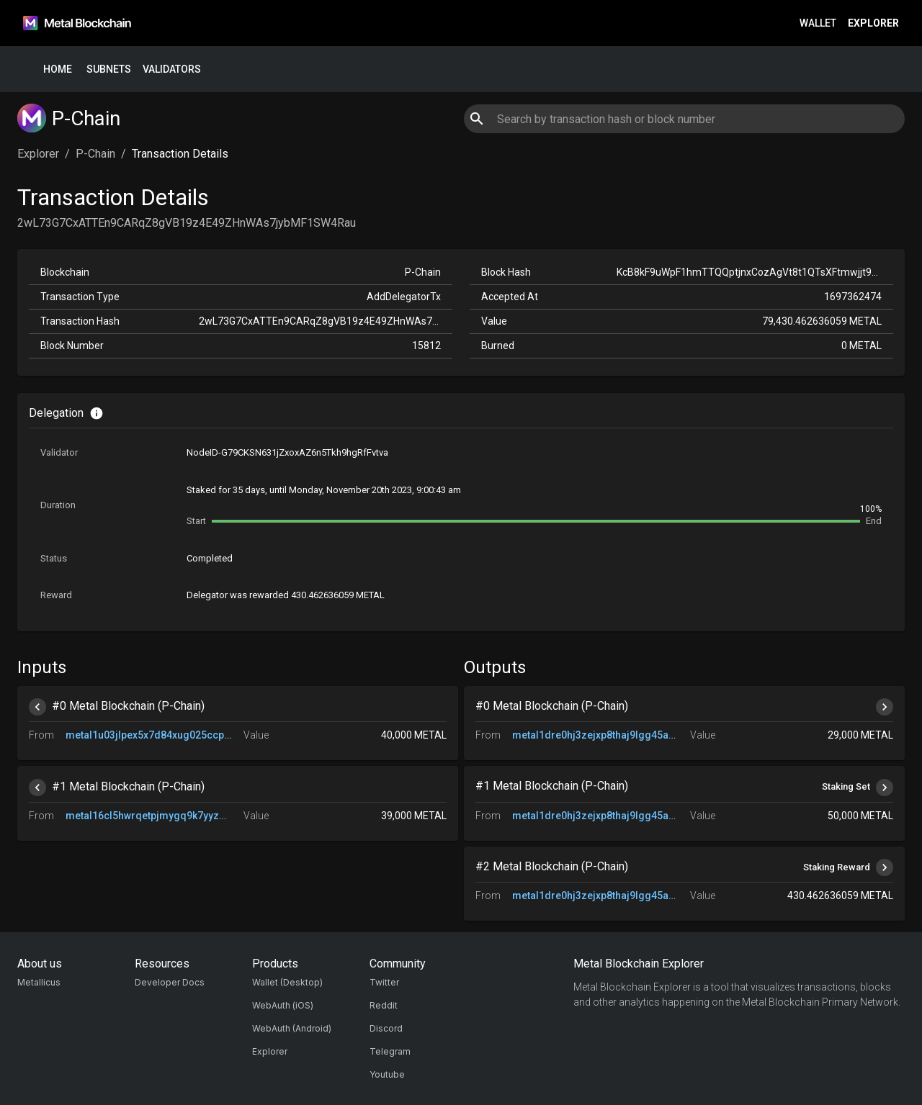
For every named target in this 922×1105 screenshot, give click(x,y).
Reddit (384, 1005)
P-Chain (95, 154)
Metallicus (39, 982)
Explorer (873, 23)
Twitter (384, 982)
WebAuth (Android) (291, 1028)
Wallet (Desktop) (287, 982)
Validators (172, 69)
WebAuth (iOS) (282, 1005)
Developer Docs (170, 982)
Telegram (390, 1051)
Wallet (818, 23)
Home (58, 69)
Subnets (109, 69)
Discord (386, 1028)
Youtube (387, 1074)
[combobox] (684, 119)
